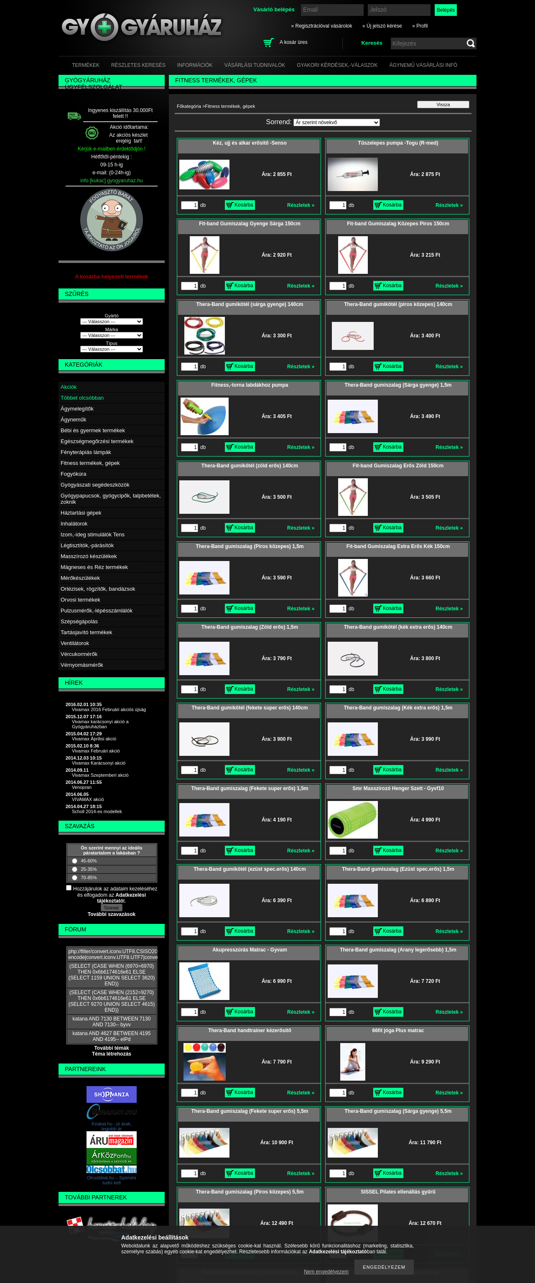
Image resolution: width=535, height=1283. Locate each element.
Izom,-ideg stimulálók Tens (93, 534)
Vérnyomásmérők (82, 665)
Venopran (82, 787)
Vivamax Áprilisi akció (94, 738)
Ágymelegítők (77, 409)
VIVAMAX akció (88, 799)
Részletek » (300, 205)
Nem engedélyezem (326, 1272)
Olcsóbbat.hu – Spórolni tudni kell (111, 1180)
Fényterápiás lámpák (86, 452)
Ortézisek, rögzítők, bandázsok (98, 589)
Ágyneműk (73, 419)
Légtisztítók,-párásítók (87, 545)
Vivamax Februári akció (96, 750)
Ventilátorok (75, 643)
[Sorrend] (336, 122)
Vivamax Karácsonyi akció (98, 762)
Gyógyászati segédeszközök (95, 485)
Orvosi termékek (80, 600)
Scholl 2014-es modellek (97, 811)
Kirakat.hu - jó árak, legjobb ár (111, 1126)
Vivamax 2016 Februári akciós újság (109, 709)
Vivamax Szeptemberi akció (100, 775)
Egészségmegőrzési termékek (97, 441)
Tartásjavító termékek (86, 632)
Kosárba (243, 205)
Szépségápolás (79, 621)
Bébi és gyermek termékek (93, 430)
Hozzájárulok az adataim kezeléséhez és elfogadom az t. (115, 895)
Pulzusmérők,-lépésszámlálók (96, 610)
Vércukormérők (79, 654)
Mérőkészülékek (80, 578)
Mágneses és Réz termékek (94, 567)
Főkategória (189, 106)
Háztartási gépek (81, 513)
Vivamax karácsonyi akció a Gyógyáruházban (100, 724)
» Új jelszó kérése (382, 26)
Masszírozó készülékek (89, 556)
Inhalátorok (74, 523)
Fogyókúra (73, 474)
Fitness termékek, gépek (90, 463)
